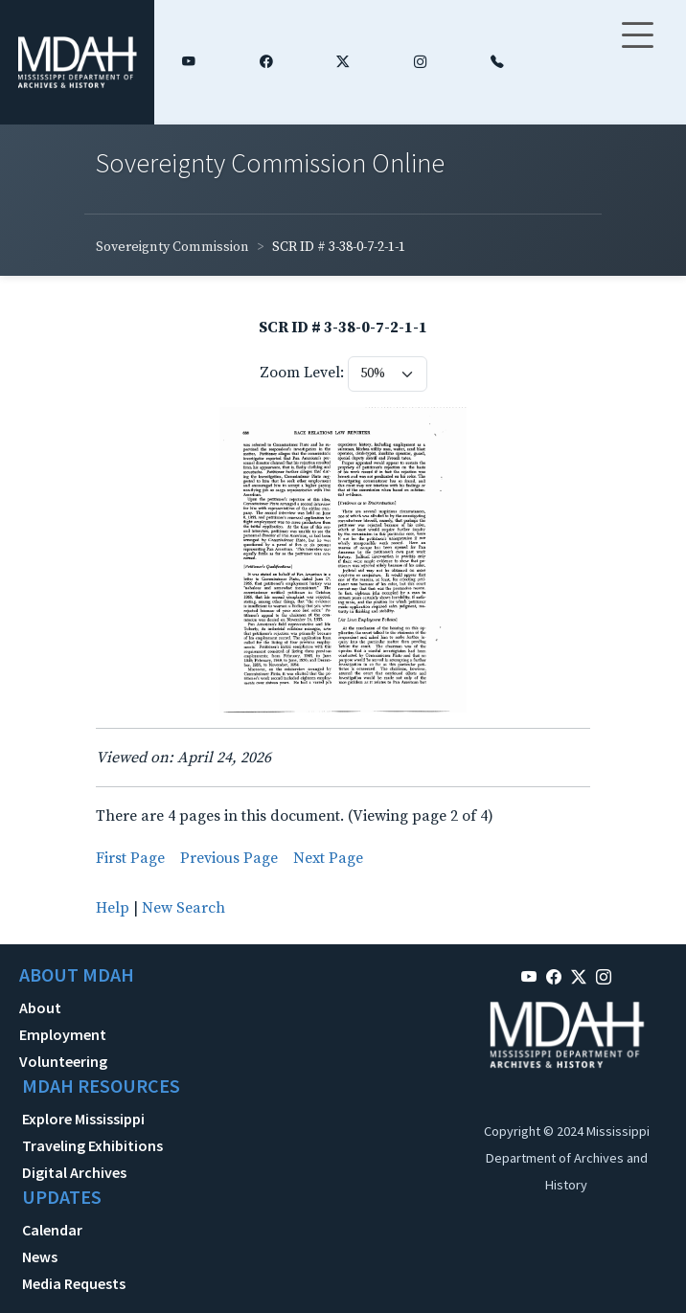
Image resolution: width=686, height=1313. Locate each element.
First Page (130, 858)
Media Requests (74, 1283)
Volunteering (63, 1061)
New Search (183, 907)
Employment (62, 1034)
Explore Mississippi (83, 1118)
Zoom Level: (302, 372)
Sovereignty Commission (172, 247)
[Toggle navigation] (637, 47)
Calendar (52, 1229)
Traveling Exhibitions (92, 1145)
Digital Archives (74, 1172)
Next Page (328, 858)
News (39, 1256)
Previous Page (229, 858)
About (40, 1007)
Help (112, 907)
